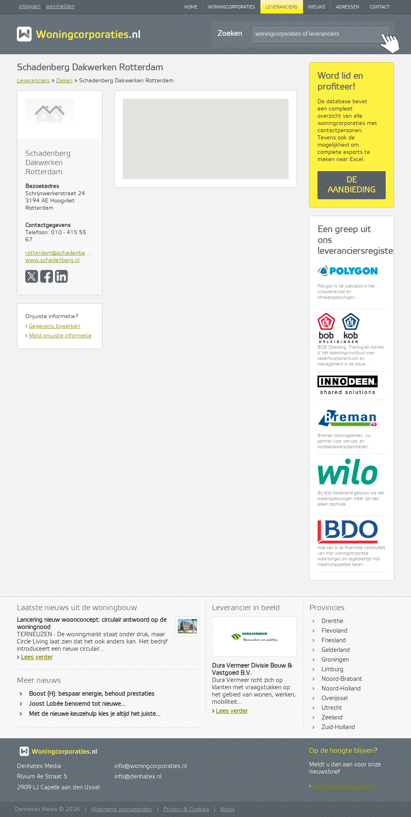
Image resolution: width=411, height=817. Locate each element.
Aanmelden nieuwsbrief (344, 786)
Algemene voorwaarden (121, 809)
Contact (379, 7)
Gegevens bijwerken (54, 326)
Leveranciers (282, 7)
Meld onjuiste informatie (60, 335)
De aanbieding (352, 185)
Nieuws (317, 7)
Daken (64, 80)
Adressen (347, 7)
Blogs (227, 809)
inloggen (30, 6)
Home (190, 7)
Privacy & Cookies (186, 809)
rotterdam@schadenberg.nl (59, 253)
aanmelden (60, 6)
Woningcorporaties (231, 7)
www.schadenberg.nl (52, 260)
